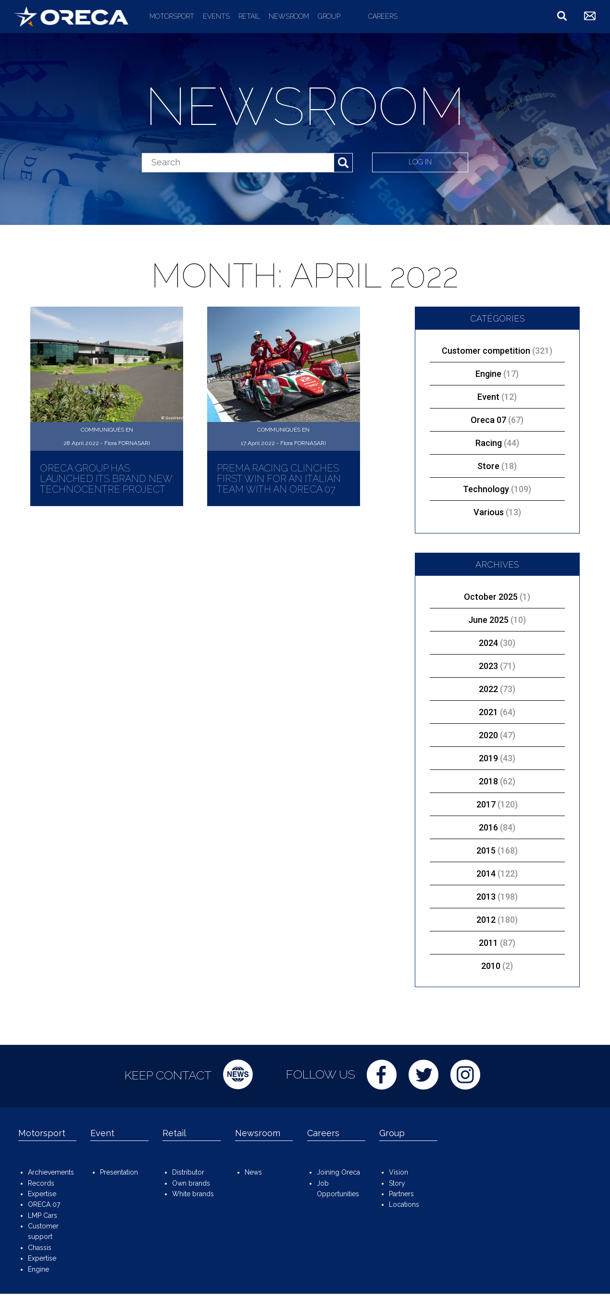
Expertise (42, 1194)
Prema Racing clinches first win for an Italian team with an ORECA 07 (279, 478)
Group (329, 16)
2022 (488, 689)
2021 (488, 712)
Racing (497, 443)
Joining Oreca (338, 1172)
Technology (497, 489)
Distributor (188, 1172)
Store (497, 466)
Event (497, 397)
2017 (486, 804)
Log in (421, 162)
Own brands (191, 1183)
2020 (488, 735)
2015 (486, 850)
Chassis (39, 1247)
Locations (404, 1204)
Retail (249, 16)
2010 (490, 966)
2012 (486, 920)
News (253, 1172)
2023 (488, 666)
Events (216, 16)
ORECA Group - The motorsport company (71, 16)
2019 (488, 758)
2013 (486, 897)
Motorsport (171, 16)
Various (497, 512)
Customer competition (497, 351)
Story (397, 1183)
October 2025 (491, 597)
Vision (398, 1172)
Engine (497, 374)
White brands (193, 1194)
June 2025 (488, 620)
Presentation (119, 1172)
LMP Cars (42, 1215)
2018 (488, 781)
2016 (488, 827)
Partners (401, 1194)
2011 (488, 943)
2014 (486, 873)
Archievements (51, 1172)
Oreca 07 (497, 420)
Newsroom (289, 16)
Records (41, 1183)
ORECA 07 (44, 1204)
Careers (383, 16)
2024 (488, 643)
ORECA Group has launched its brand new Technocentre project (106, 478)
